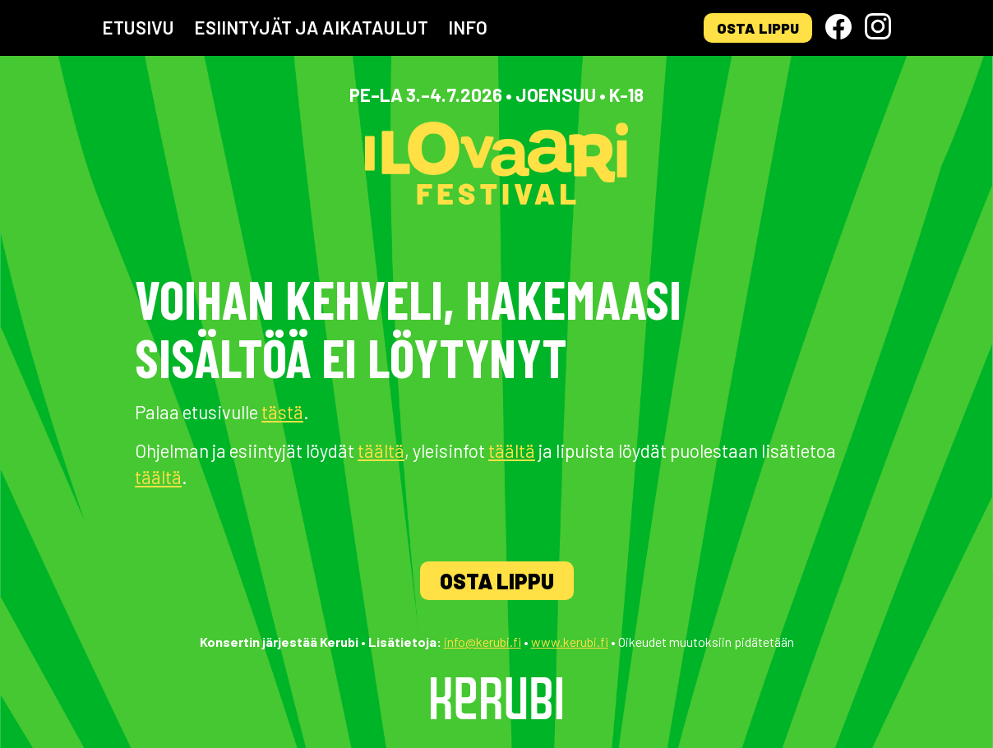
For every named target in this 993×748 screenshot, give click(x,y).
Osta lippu (758, 28)
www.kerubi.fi (569, 641)
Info (467, 27)
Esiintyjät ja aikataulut (311, 27)
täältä (381, 450)
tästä (282, 411)
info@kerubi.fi (482, 641)
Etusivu (138, 27)
